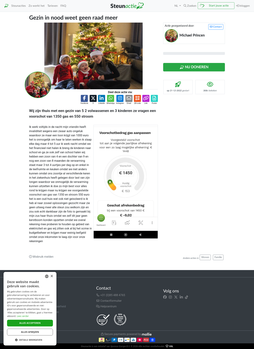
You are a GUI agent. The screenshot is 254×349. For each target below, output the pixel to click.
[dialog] (30, 308)
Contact (216, 26)
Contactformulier (109, 300)
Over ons (34, 295)
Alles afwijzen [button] (30, 331)
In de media (36, 300)
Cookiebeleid (37, 323)
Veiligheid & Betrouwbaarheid (47, 306)
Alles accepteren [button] (30, 322)
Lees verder (23, 316)
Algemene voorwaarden (44, 312)
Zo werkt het (37, 5)
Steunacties (18, 5)
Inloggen (243, 5)
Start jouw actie (219, 5)
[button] (190, 5)
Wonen (205, 257)
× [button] (51, 276)
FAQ (63, 5)
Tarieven (52, 5)
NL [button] (176, 5)
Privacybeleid (37, 317)
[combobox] (47, 276)
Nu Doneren (194, 67)
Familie (218, 257)
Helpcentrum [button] (106, 306)
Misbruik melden (41, 256)
